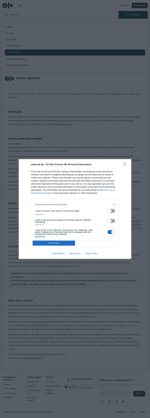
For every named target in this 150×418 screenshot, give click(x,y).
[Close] (125, 164)
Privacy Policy (91, 253)
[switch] (111, 211)
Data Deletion (58, 253)
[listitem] (75, 204)
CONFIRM (53, 243)
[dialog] (75, 209)
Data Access (75, 253)
